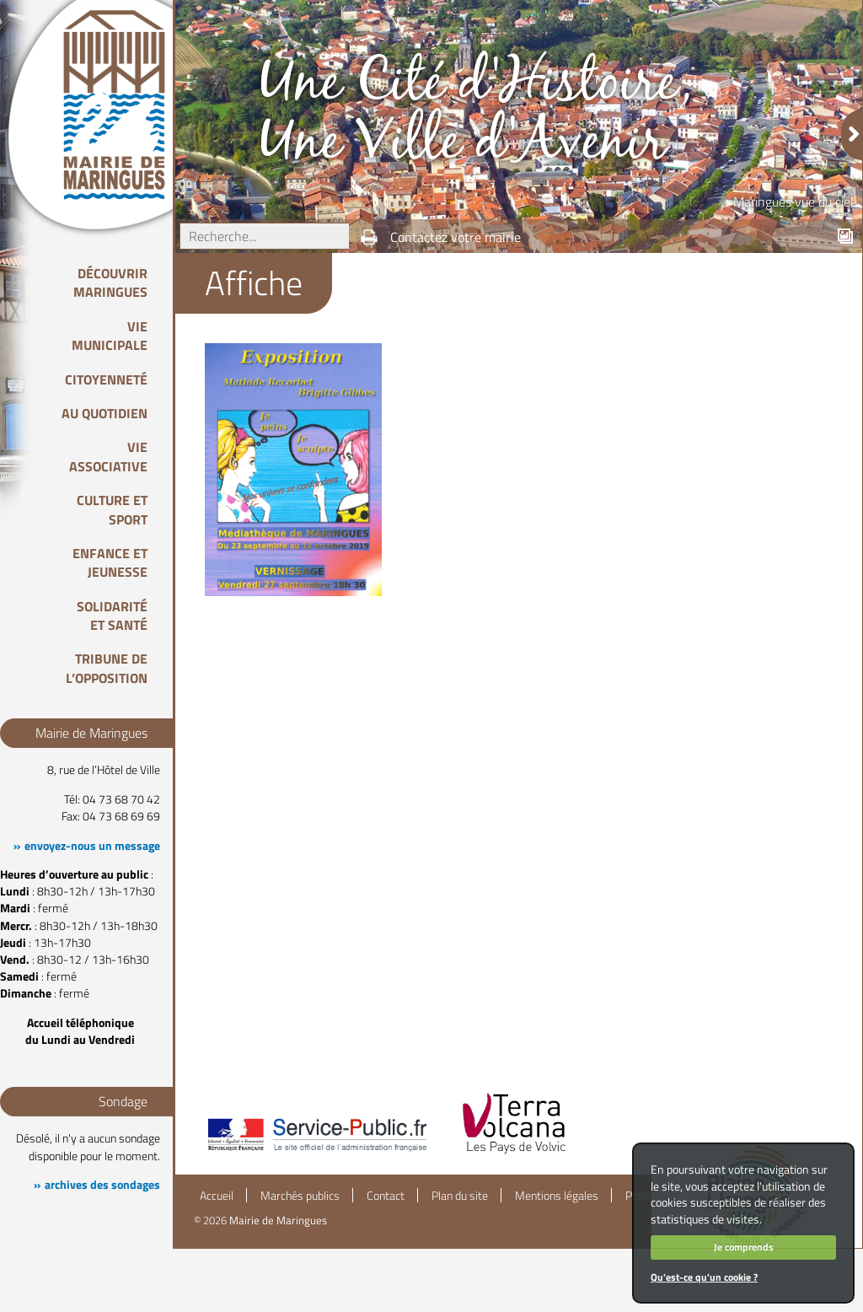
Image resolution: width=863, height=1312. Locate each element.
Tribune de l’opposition (106, 667)
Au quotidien (104, 413)
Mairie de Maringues (278, 1220)
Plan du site (460, 1195)
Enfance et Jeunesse (109, 562)
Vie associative (108, 456)
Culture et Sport (112, 509)
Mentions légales (556, 1195)
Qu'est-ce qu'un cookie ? (704, 1277)
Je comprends (744, 1247)
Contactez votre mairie (455, 237)
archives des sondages (102, 1184)
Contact (386, 1195)
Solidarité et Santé (112, 615)
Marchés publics (300, 1195)
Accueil (216, 1195)
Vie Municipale (109, 335)
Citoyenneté (106, 379)
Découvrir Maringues (110, 282)
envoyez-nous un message (92, 845)
